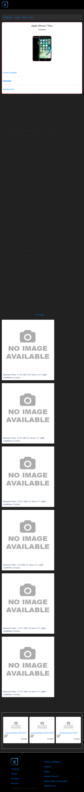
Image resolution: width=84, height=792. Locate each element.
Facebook (15, 769)
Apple (17, 17)
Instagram (15, 778)
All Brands (8, 17)
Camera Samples (10, 72)
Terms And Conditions (55, 781)
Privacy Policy (51, 776)
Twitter (14, 774)
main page (40, 314)
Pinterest (15, 783)
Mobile (47, 767)
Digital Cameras (52, 762)
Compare (42, 29)
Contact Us (50, 786)
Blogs (47, 771)
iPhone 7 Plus (28, 17)
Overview (7, 81)
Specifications (9, 89)
